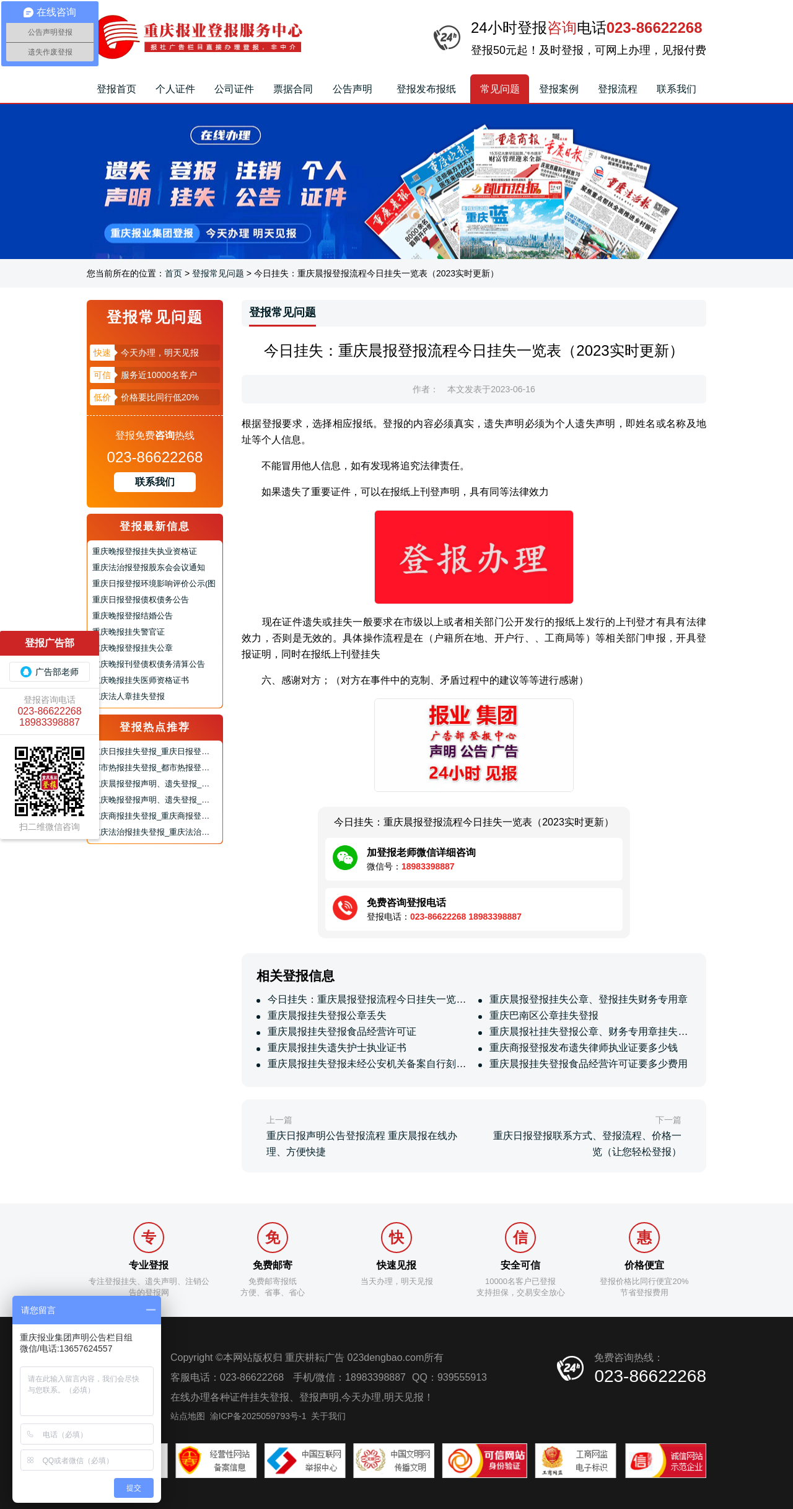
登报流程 (617, 89)
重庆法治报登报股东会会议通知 (148, 567)
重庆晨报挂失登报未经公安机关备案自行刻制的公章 (380, 1063)
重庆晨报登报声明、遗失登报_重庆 (154, 783)
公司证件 (234, 89)
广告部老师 (49, 671)
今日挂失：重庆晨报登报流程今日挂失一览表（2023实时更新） (406, 999)
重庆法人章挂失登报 (128, 696)
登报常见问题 (218, 273)
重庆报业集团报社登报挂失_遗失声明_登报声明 (195, 37)
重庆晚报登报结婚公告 (132, 615)
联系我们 (676, 89)
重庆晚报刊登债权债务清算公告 (148, 664)
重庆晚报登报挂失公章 (132, 648)
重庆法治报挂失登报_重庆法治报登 (154, 832)
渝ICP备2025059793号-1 (258, 1416)
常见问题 (500, 89)
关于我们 (328, 1416)
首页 (173, 273)
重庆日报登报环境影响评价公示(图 (154, 583)
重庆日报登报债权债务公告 (140, 599)
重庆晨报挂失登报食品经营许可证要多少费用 (587, 1063)
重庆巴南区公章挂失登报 (542, 1015)
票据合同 (293, 89)
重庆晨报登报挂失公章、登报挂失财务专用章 (587, 999)
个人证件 (175, 89)
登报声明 (319, 1397)
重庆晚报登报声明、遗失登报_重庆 (154, 799)
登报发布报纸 (426, 89)
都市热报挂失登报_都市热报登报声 (154, 767)
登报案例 (559, 89)
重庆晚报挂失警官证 (128, 631)
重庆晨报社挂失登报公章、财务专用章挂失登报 (592, 1031)
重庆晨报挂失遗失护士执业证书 (335, 1047)
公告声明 (352, 89)
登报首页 (116, 89)
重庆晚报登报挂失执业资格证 (144, 551)
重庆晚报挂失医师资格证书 (140, 680)
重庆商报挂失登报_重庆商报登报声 (154, 815)
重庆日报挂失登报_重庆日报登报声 (154, 751)
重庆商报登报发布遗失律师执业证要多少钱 (582, 1047)
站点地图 (187, 1416)
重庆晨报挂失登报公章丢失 (326, 1015)
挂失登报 (269, 1397)
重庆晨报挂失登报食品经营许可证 (340, 1031)
